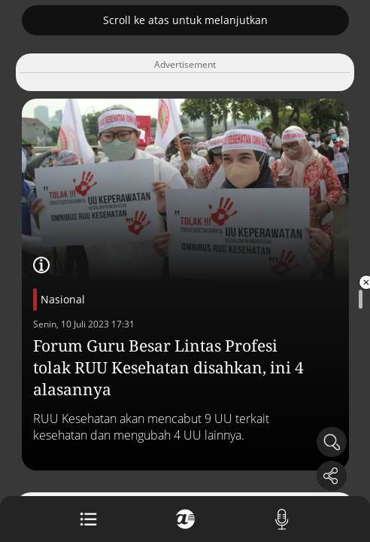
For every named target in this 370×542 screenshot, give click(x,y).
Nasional (63, 299)
